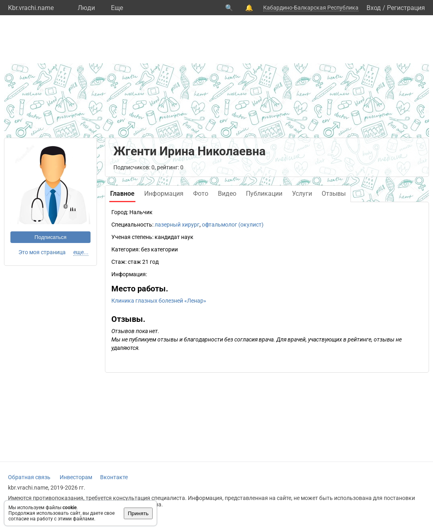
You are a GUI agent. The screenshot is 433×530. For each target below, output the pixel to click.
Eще (117, 8)
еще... (81, 252)
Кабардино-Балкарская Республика (310, 7)
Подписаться (50, 237)
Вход (374, 8)
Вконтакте (114, 477)
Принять (138, 513)
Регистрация (406, 8)
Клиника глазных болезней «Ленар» (158, 300)
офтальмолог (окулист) (233, 224)
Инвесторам (76, 477)
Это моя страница (42, 252)
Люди (86, 8)
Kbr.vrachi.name (31, 8)
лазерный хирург (177, 224)
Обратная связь (29, 477)
